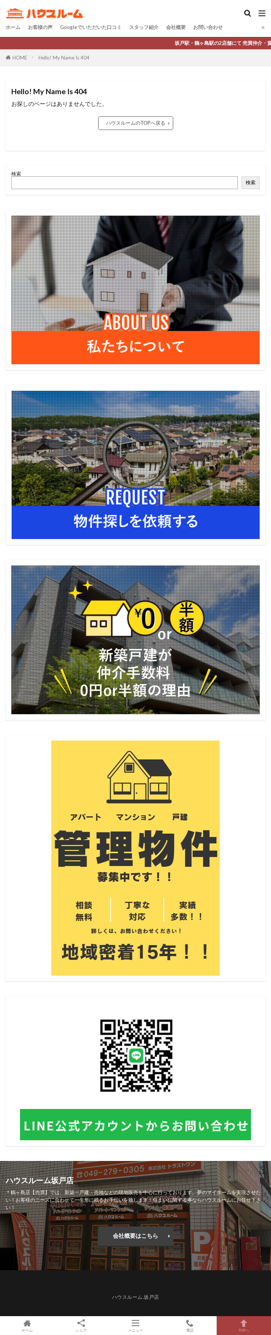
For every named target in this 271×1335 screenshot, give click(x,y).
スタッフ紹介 (144, 27)
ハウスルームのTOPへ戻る (135, 123)
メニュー (135, 1325)
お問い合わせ (208, 27)
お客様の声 (40, 27)
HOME (19, 58)
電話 (190, 1325)
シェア (81, 1325)
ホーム (13, 27)
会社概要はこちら (135, 1235)
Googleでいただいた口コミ (91, 27)
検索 (16, 174)
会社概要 (176, 27)
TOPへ (244, 1325)
